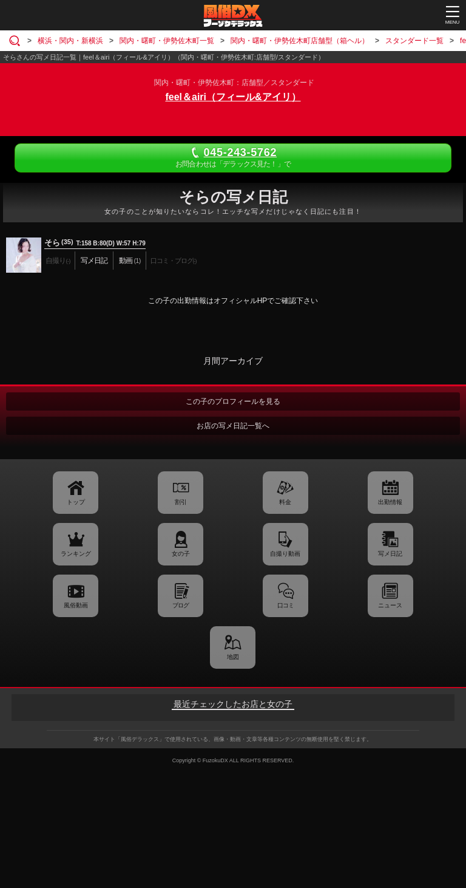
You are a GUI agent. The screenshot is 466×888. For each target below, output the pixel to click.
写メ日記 (390, 553)
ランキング (76, 553)
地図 (233, 657)
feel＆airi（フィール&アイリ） (232, 97)
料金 (285, 502)
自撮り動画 (285, 553)
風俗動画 (76, 605)
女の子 (181, 553)
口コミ (285, 605)
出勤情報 (390, 502)
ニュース (390, 605)
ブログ (180, 605)
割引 (181, 502)
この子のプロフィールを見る (233, 401)
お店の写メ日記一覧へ (233, 426)
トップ (76, 502)
